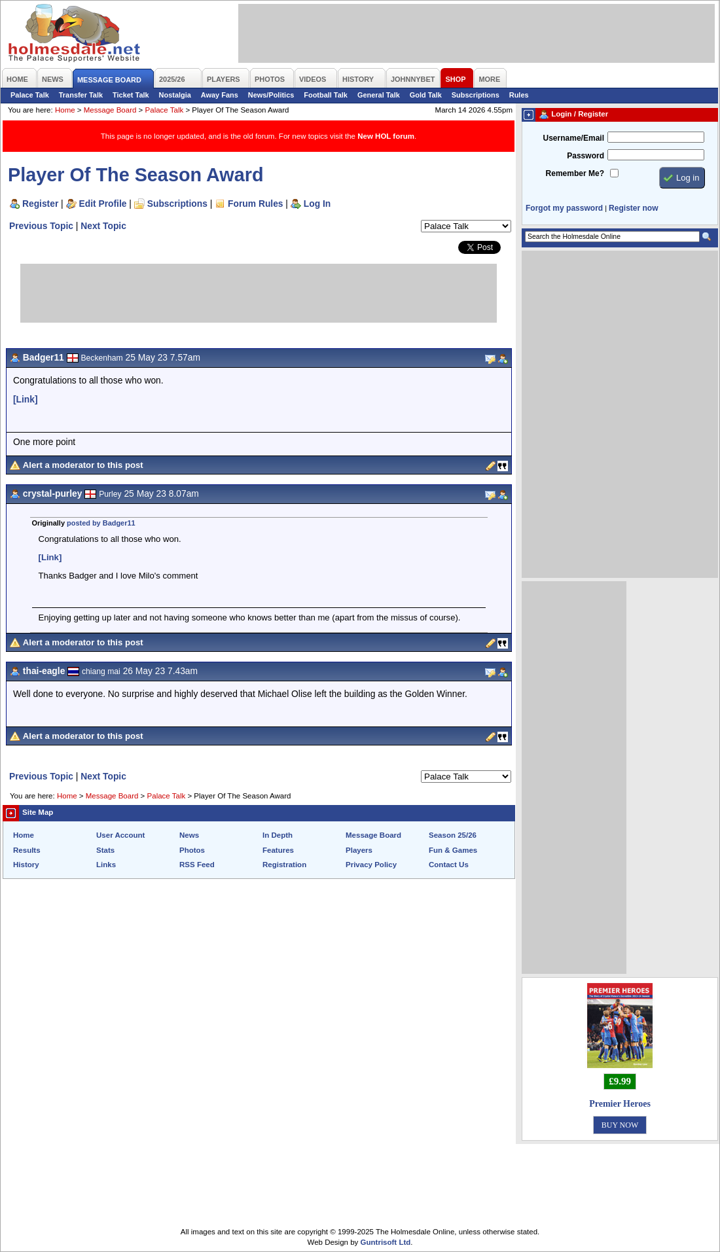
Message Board (110, 110)
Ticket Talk (131, 95)
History (26, 864)
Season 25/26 (453, 835)
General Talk (378, 95)
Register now (633, 208)
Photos (192, 850)
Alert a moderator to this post (83, 465)
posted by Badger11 (101, 523)
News (189, 835)
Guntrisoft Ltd (386, 1242)
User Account (120, 835)
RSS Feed (197, 864)
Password (585, 155)
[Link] (25, 399)
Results (27, 850)
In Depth (277, 835)
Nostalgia (175, 95)
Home (65, 110)
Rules (519, 95)
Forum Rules (255, 203)
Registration (284, 864)
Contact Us (449, 864)
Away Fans (219, 95)
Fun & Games (453, 850)
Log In (317, 203)
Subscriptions (475, 95)
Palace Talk (29, 95)
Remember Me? (575, 173)
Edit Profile (103, 203)
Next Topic (103, 226)
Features (278, 850)
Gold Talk (426, 95)
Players (359, 850)
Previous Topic (41, 226)
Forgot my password (564, 208)
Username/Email (573, 138)
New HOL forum (385, 136)
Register (40, 203)
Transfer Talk (81, 95)
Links (106, 864)
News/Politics (271, 95)
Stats (105, 850)
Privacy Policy (371, 864)
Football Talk (326, 95)
